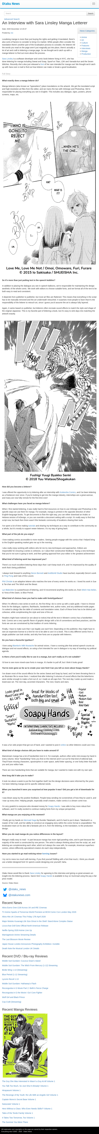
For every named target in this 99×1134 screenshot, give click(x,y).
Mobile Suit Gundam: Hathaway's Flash (19, 983)
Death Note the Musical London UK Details (20, 948)
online (63, 745)
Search (90, 13)
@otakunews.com (19, 895)
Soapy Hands (54, 806)
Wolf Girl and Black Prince (13, 997)
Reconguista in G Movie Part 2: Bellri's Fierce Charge (25, 988)
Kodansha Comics (68, 492)
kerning (46, 854)
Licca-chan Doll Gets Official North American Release (25, 926)
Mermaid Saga (30, 820)
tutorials (31, 526)
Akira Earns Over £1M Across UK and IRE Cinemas (24, 907)
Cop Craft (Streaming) (11, 1002)
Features (85, 45)
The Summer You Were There (15, 1122)
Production (86, 54)
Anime (84, 37)
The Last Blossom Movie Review (16, 939)
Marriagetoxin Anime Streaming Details (19, 935)
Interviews (85, 48)
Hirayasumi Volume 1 (11, 1090)
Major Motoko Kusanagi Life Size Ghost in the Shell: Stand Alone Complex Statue (37, 921)
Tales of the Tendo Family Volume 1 (17, 1113)
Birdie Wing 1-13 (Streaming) (14, 970)
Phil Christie (7, 581)
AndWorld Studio (55, 573)
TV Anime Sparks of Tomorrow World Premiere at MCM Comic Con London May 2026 (39, 912)
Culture (84, 43)
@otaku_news (17, 889)
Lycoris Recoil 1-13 (10, 979)
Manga (84, 51)
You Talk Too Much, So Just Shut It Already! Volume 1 (25, 1086)
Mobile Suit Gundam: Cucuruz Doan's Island (21, 961)
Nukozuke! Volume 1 (11, 1104)
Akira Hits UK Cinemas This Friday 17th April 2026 (24, 917)
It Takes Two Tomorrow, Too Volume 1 (18, 1118)
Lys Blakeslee (8, 590)
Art (82, 40)
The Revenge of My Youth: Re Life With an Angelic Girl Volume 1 (30, 1095)
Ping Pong (8, 576)
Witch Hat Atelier (89, 590)
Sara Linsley (7, 59)
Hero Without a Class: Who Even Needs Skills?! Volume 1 (27, 1109)
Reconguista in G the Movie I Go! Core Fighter (22, 993)
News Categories (87, 31)
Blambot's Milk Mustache (23, 646)
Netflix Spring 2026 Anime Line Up (17, 930)
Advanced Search (12, 19)
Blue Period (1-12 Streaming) (14, 974)
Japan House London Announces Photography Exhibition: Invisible (31, 944)
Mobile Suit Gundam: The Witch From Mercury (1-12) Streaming (29, 965)
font (42, 64)
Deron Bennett (37, 573)
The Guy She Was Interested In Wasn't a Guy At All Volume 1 (28, 1081)
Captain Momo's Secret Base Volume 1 (19, 1099)
